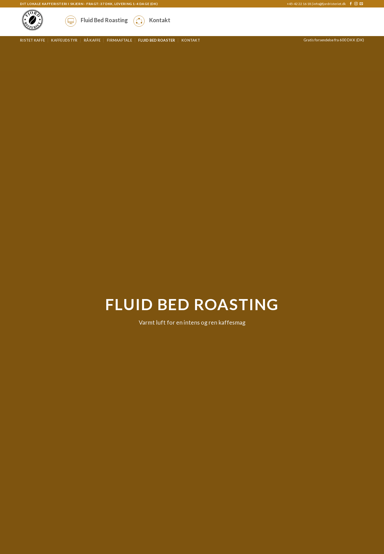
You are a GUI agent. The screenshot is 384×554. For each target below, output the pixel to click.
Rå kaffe (92, 40)
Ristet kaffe (32, 40)
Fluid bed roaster (156, 40)
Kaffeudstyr (64, 40)
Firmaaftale (119, 40)
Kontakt (190, 40)
